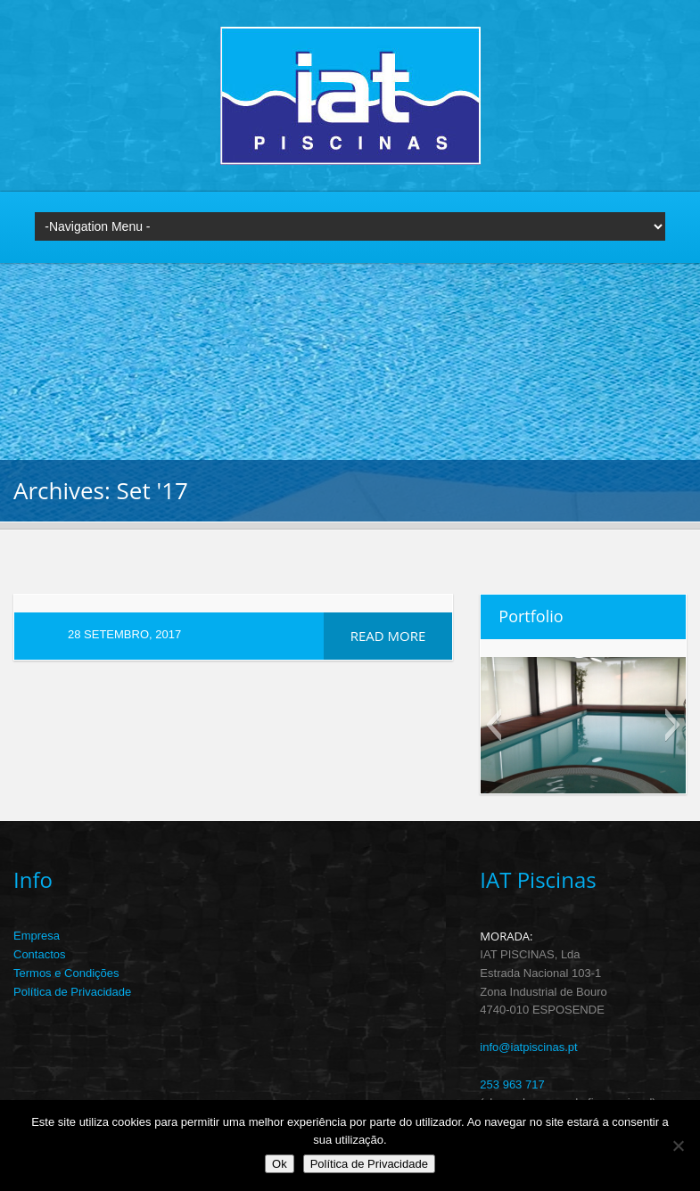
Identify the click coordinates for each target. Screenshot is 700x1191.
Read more (388, 636)
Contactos (39, 954)
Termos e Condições (66, 973)
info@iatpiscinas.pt (528, 1047)
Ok (279, 1163)
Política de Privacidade (72, 991)
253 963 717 (512, 1084)
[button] (493, 725)
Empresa (36, 935)
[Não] (678, 1145)
